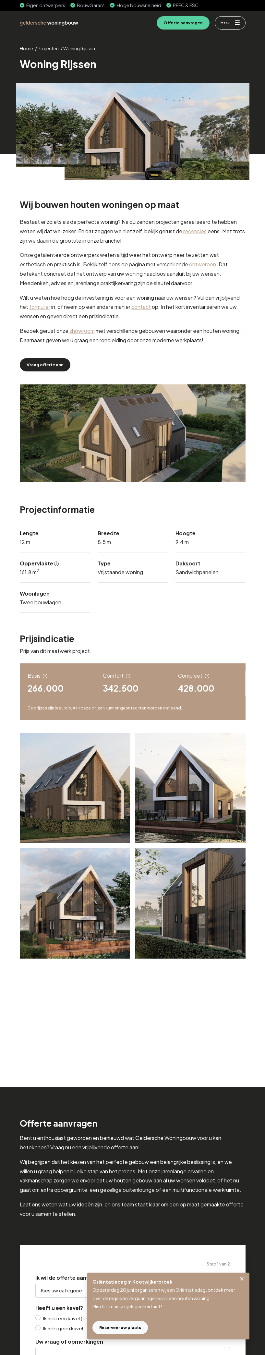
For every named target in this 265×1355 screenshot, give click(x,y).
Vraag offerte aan (45, 364)
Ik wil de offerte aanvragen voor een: (83, 1277)
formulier (39, 306)
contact (141, 306)
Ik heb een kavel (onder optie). (78, 1318)
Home (26, 48)
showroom (82, 330)
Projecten (48, 48)
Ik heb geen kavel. (64, 1328)
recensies (195, 231)
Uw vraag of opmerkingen (69, 1341)
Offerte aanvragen (183, 22)
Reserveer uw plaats (120, 1327)
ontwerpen (202, 264)
